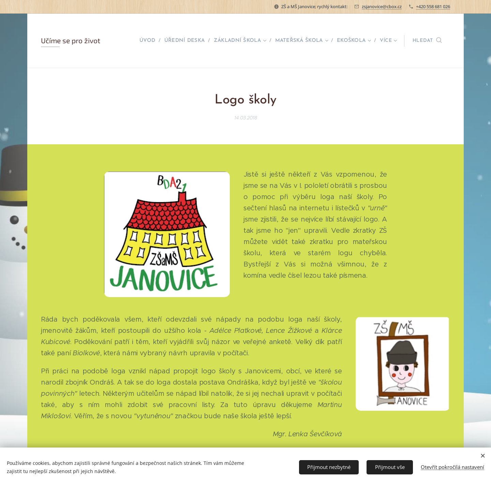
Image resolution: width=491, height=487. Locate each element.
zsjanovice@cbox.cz (382, 6)
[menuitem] (150, 40)
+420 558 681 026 (433, 6)
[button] (427, 40)
